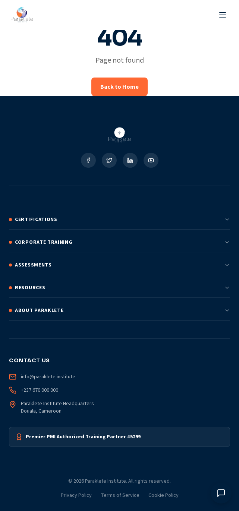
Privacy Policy (76, 495)
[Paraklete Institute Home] (22, 15)
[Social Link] (88, 160)
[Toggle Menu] (222, 14)
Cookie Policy (163, 495)
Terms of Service (120, 495)
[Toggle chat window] (221, 493)
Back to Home (119, 87)
